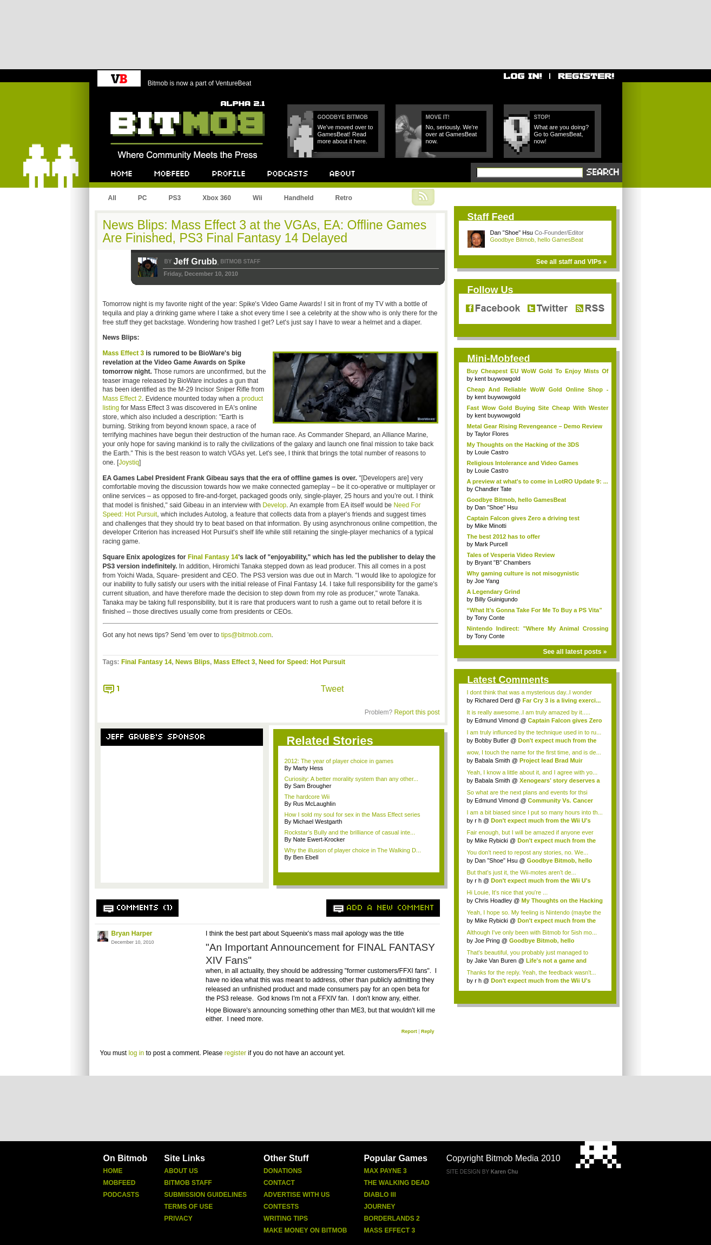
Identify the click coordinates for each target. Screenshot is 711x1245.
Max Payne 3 (385, 1171)
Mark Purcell (491, 544)
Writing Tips (286, 1218)
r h (478, 820)
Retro (343, 198)
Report (409, 1031)
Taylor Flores (492, 434)
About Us (181, 1171)
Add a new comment (391, 908)
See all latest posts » (575, 651)
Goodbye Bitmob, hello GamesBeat (536, 239)
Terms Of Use (188, 1206)
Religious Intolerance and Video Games (522, 463)
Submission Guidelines (205, 1194)
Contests (281, 1206)
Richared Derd (494, 700)
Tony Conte (490, 617)
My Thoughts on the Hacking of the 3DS (523, 444)
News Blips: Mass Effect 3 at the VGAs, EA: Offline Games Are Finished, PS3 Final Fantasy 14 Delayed (265, 231)
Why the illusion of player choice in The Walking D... (353, 850)
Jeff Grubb (195, 261)
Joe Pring (487, 940)
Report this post (416, 712)
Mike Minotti (490, 525)
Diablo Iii (380, 1194)
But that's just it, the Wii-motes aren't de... (521, 872)
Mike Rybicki (491, 840)
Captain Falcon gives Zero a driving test (523, 518)
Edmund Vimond (496, 720)
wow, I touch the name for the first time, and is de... (534, 752)
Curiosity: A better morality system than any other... (352, 779)
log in (136, 1053)
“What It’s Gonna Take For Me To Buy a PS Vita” (534, 610)
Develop (274, 505)
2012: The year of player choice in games (339, 761)
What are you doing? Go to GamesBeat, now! (561, 134)
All (112, 198)
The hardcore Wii (307, 796)
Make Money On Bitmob (305, 1230)
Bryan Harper (132, 933)
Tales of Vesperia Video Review (511, 555)
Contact (279, 1183)
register (235, 1053)
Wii (257, 198)
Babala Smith (492, 760)
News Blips (192, 662)
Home (113, 1171)
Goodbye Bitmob (343, 117)
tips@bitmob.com (246, 635)
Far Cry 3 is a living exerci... (561, 700)
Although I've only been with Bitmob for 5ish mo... (532, 932)
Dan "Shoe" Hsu (511, 232)
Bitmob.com (134, 97)
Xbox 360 (216, 198)
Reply (428, 1031)
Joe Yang (487, 581)
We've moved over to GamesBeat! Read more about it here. (345, 134)
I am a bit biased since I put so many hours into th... (535, 812)
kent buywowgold (497, 378)
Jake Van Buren (495, 960)
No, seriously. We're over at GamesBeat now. (452, 134)
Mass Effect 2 (122, 398)
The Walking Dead (396, 1183)
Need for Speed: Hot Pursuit (302, 662)
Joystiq (129, 462)
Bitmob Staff (188, 1183)
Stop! (542, 117)
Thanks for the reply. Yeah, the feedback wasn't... (531, 972)
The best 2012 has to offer (504, 536)
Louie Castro (491, 452)
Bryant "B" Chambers (503, 562)
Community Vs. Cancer (560, 800)
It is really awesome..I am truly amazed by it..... (529, 712)
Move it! (438, 117)
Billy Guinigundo (496, 599)
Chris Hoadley (493, 900)
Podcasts (121, 1194)
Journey (379, 1206)
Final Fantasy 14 (213, 557)
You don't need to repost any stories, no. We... (528, 852)
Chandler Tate (493, 489)
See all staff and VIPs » (571, 262)
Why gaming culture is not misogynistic (523, 573)
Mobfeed (119, 1183)
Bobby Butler (492, 740)
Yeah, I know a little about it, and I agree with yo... (532, 772)
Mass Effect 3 (123, 353)
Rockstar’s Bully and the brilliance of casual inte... (350, 832)
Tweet (332, 688)
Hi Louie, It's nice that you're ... (507, 892)
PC (142, 198)
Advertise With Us (297, 1194)
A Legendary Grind (494, 591)
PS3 (175, 198)
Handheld (299, 198)
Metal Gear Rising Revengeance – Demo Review (535, 426)
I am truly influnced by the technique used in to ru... (534, 732)
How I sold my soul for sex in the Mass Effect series (352, 814)
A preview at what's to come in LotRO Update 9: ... (537, 481)
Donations (283, 1171)
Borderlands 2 (391, 1218)
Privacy (178, 1218)
